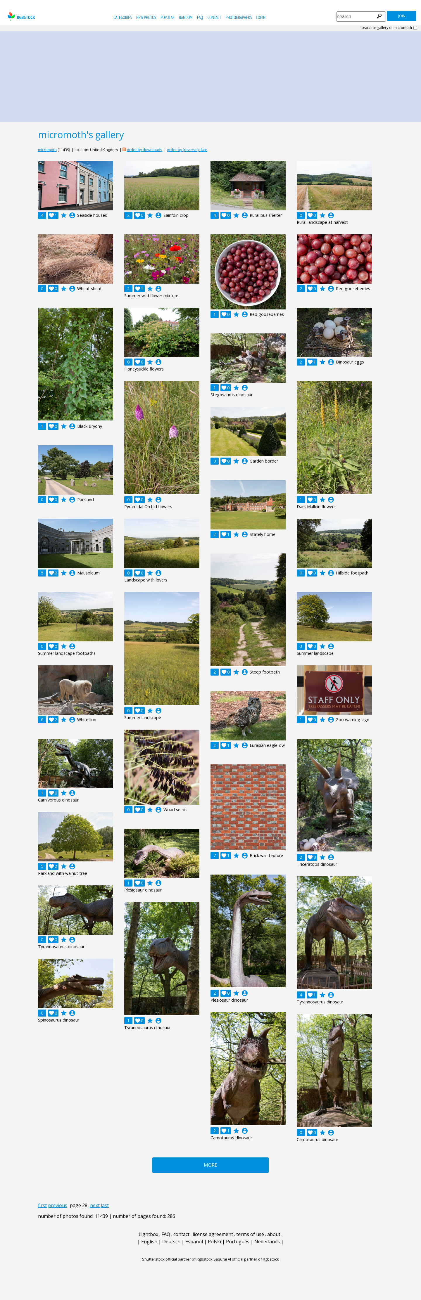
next (95, 1205)
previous (57, 1205)
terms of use (250, 1234)
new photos (146, 17)
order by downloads (144, 149)
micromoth (47, 149)
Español (194, 1241)
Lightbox (148, 1234)
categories (122, 17)
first (42, 1205)
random (186, 17)
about (273, 1234)
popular (168, 17)
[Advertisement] (210, 75)
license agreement (213, 1234)
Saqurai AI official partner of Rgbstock (246, 1259)
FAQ (200, 17)
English (149, 1241)
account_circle (72, 215)
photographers (239, 17)
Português (237, 1241)
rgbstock (20, 16)
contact (214, 17)
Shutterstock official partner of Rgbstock (177, 1259)
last (105, 1205)
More (210, 1165)
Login (260, 17)
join (402, 15)
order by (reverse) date (187, 149)
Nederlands (267, 1241)
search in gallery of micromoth (386, 27)
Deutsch (171, 1241)
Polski (214, 1241)
